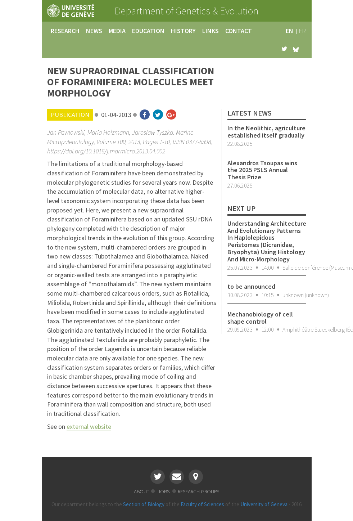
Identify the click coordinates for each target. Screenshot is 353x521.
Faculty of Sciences (202, 504)
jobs (164, 491)
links (210, 31)
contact (238, 31)
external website (89, 426)
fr (302, 31)
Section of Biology (143, 504)
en (289, 31)
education (148, 31)
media (117, 31)
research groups (198, 491)
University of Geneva (264, 504)
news (94, 31)
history (183, 31)
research (65, 31)
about (141, 491)
